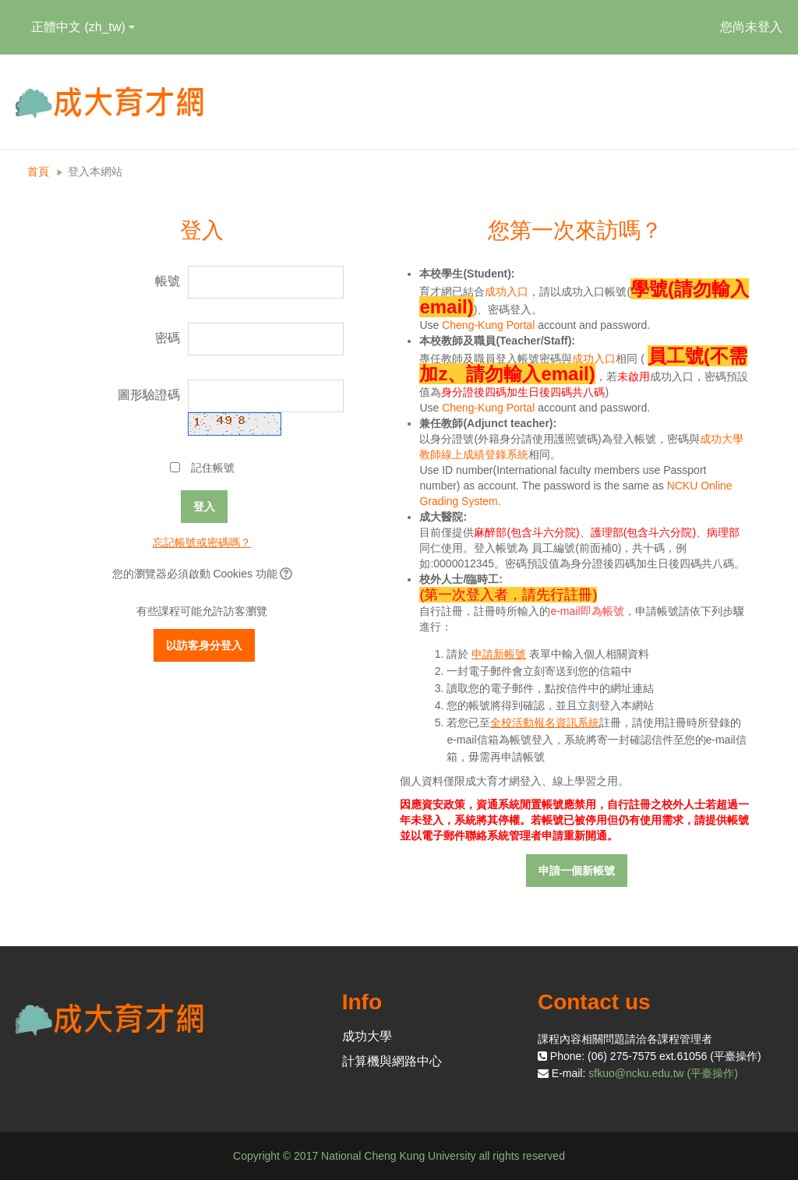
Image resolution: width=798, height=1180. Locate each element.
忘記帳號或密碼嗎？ (202, 542)
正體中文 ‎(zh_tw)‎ (83, 27)
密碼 (167, 337)
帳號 (167, 281)
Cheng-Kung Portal (488, 325)
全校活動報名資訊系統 (544, 722)
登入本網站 (95, 171)
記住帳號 (213, 467)
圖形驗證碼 (149, 394)
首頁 (38, 171)
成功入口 (506, 291)
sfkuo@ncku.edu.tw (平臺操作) (663, 1073)
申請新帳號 (498, 654)
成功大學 (367, 1036)
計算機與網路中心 (392, 1061)
